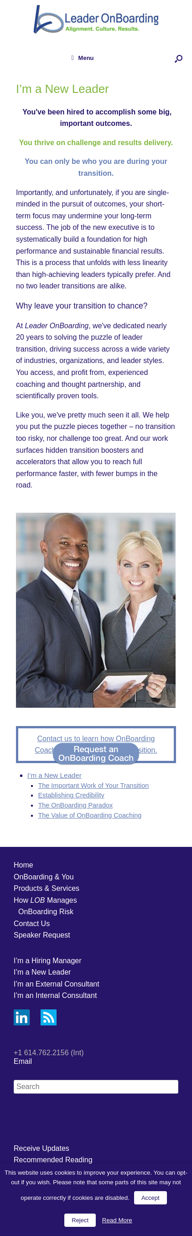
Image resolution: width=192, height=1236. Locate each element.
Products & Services (46, 888)
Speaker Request (42, 935)
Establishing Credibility (71, 795)
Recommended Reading (53, 1160)
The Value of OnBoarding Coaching (89, 815)
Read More (117, 1220)
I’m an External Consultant (56, 984)
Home (23, 865)
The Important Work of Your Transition (93, 785)
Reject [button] (80, 1220)
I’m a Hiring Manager (48, 961)
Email (23, 1061)
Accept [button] (150, 1197)
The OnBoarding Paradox (75, 805)
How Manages (45, 900)
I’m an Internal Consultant (55, 995)
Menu (82, 57)
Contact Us (32, 923)
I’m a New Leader (54, 775)
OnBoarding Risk (45, 912)
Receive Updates (41, 1148)
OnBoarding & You (44, 877)
